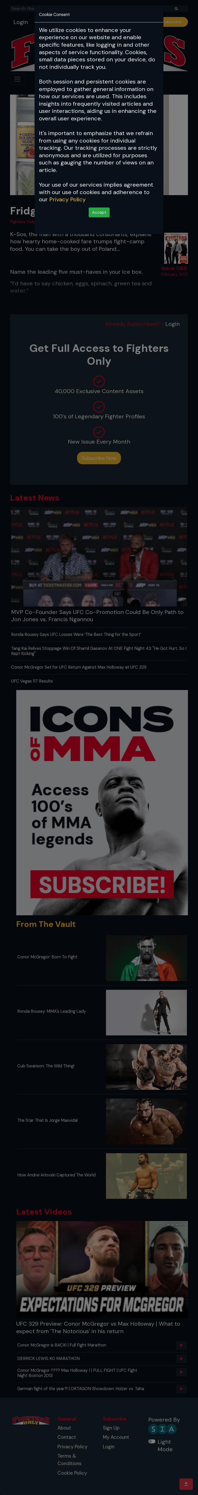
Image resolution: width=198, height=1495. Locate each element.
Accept (99, 212)
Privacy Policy (67, 199)
